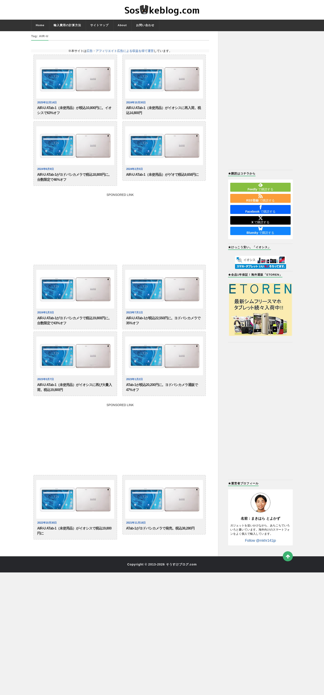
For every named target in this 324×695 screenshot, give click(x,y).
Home (40, 25)
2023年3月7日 (46, 386)
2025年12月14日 (47, 102)
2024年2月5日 (135, 171)
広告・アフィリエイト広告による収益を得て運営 (120, 51)
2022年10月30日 (47, 532)
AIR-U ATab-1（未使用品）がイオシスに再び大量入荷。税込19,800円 (74, 395)
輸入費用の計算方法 (67, 25)
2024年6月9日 (46, 171)
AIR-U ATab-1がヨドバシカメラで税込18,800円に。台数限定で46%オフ (74, 180)
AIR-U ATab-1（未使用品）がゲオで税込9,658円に (162, 177)
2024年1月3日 (46, 317)
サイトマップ (99, 25)
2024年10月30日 (136, 102)
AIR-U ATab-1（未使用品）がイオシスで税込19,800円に (74, 541)
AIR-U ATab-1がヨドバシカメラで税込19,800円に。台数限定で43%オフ (74, 326)
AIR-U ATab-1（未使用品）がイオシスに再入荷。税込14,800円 (163, 111)
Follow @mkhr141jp (260, 540)
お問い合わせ (145, 25)
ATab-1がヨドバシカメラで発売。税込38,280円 (160, 538)
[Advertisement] (120, 231)
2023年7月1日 (135, 317)
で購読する (260, 187)
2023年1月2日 (135, 386)
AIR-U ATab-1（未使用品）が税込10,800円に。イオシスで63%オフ (74, 111)
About (122, 25)
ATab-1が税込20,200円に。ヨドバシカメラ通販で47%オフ (162, 395)
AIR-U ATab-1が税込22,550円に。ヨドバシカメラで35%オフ (163, 326)
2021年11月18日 (136, 532)
